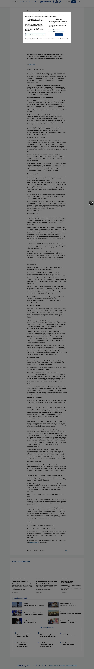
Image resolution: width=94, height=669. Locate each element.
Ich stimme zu (59, 34)
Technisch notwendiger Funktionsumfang (35, 34)
